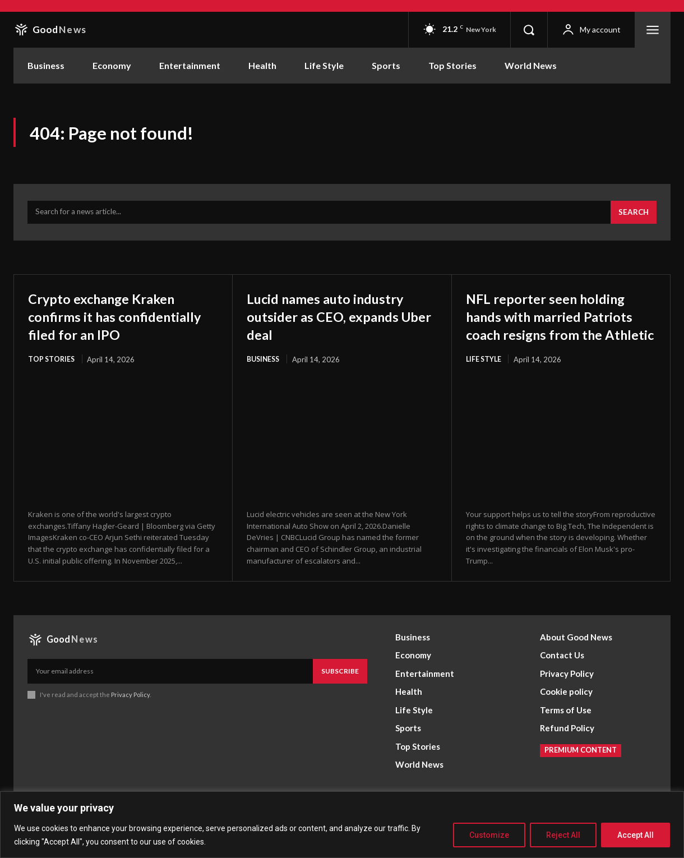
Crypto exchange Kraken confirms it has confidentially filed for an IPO (117, 330)
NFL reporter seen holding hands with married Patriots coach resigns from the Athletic (559, 330)
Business (265, 364)
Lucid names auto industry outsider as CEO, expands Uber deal (339, 320)
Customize (489, 835)
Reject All (563, 835)
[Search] (632, 217)
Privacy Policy (130, 718)
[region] (342, 824)
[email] (170, 694)
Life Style (484, 382)
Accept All (635, 835)
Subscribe (340, 694)
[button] (529, 30)
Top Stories (52, 382)
